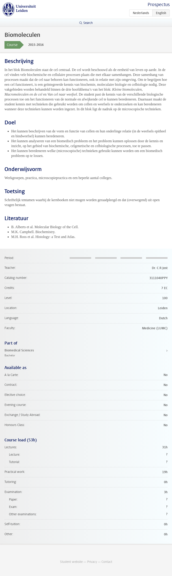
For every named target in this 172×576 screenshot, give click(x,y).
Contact (106, 562)
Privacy (92, 562)
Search (88, 23)
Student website (71, 562)
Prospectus (159, 5)
